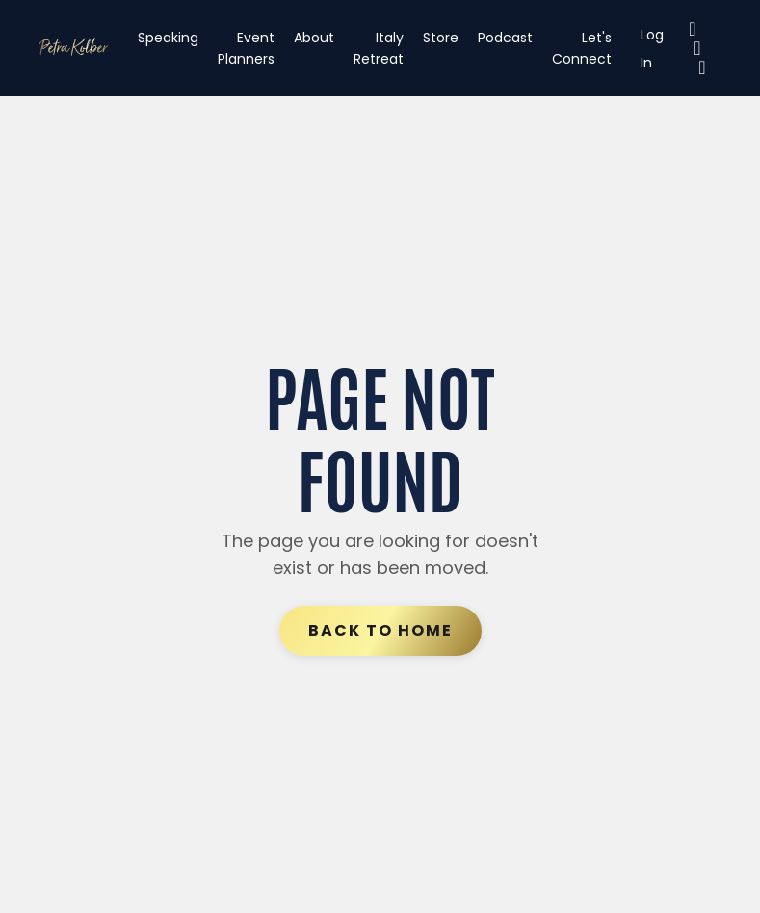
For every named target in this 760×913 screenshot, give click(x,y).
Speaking (168, 37)
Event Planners (246, 48)
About (314, 37)
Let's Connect (582, 48)
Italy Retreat (379, 48)
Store (441, 37)
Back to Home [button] (380, 630)
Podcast (505, 37)
